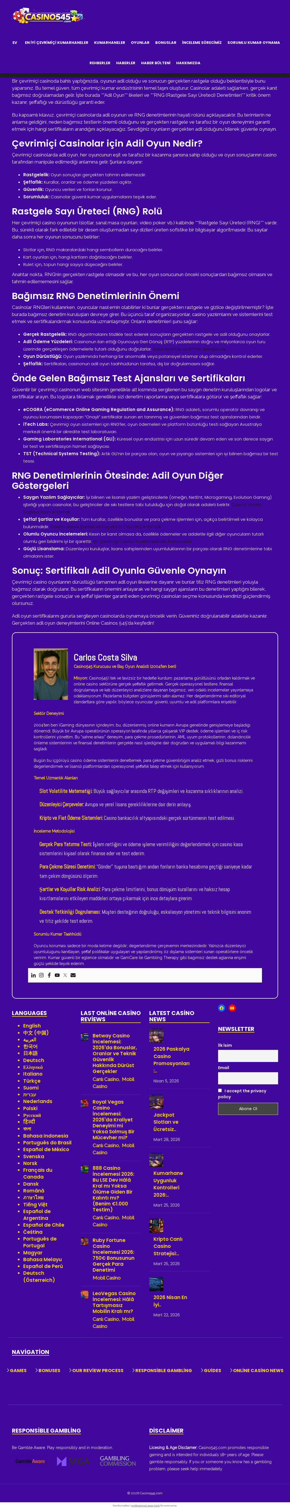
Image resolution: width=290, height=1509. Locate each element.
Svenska (33, 1156)
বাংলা (27, 1128)
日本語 (30, 1053)
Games (18, 1370)
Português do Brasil (47, 1142)
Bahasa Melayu (42, 1259)
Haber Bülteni (155, 63)
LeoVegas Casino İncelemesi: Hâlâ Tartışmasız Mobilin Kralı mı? (114, 1302)
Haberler (125, 63)
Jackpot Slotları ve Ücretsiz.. (165, 1122)
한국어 (30, 1046)
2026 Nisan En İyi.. (170, 1301)
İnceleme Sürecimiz (202, 42)
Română (33, 1190)
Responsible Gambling (163, 1370)
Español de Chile (43, 1225)
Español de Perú (43, 1266)
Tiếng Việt (35, 1204)
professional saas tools (145, 1505)
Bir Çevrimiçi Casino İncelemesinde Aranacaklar (142, 541)
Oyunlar (140, 42)
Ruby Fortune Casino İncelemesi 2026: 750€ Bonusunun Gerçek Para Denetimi (114, 1255)
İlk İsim (225, 1045)
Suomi (31, 1087)
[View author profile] (51, 674)
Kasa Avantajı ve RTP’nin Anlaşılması (189, 349)
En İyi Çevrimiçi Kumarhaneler (56, 42)
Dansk (31, 1184)
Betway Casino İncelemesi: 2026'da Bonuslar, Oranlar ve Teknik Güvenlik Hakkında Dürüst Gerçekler (115, 1053)
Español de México (46, 1149)
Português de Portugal (40, 1242)
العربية (29, 1039)
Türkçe (31, 1081)
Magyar (32, 1252)
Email (223, 1068)
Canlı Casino (106, 1079)
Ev (14, 42)
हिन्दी (29, 1122)
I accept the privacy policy (242, 1094)
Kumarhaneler (109, 42)
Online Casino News (258, 1370)
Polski (30, 1108)
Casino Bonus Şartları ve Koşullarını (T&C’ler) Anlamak (105, 527)
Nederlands (37, 1101)
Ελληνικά (33, 1067)
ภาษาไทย (33, 1197)
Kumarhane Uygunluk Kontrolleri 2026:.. (168, 1184)
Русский (32, 1115)
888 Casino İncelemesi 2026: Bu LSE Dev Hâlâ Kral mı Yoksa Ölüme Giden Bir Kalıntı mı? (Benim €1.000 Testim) (113, 1189)
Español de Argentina (37, 1215)
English (32, 1025)
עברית (29, 1094)
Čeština (32, 1232)
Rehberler (99, 63)
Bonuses (49, 1370)
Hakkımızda (188, 63)
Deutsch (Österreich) (39, 1276)
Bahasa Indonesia (45, 1135)
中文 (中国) (36, 1032)
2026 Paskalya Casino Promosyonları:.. (171, 1060)
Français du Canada (37, 1173)
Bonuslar (165, 42)
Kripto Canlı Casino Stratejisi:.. (168, 1246)
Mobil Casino (107, 1278)
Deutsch (33, 1060)
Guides (212, 1370)
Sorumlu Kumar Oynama (253, 42)
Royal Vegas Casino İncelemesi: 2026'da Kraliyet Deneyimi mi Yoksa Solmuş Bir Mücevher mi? (114, 1120)
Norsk (30, 1163)
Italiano (32, 1074)
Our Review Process (97, 1370)
